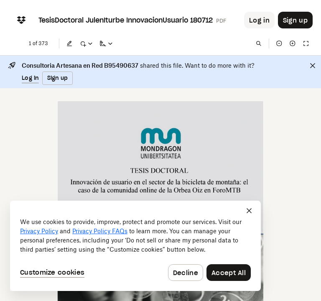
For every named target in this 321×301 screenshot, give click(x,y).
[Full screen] (306, 43)
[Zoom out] (279, 43)
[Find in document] (258, 43)
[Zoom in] (292, 43)
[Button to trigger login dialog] (259, 20)
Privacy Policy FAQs (99, 231)
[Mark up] (86, 43)
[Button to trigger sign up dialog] (295, 20)
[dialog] (135, 246)
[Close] (312, 65)
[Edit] (69, 43)
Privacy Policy (39, 231)
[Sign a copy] (106, 43)
